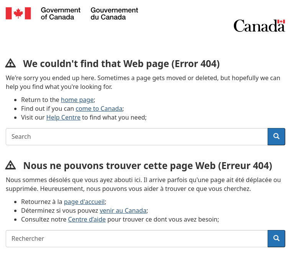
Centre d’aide (87, 219)
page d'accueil (84, 201)
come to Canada (99, 108)
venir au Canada (123, 210)
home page (77, 99)
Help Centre (63, 117)
